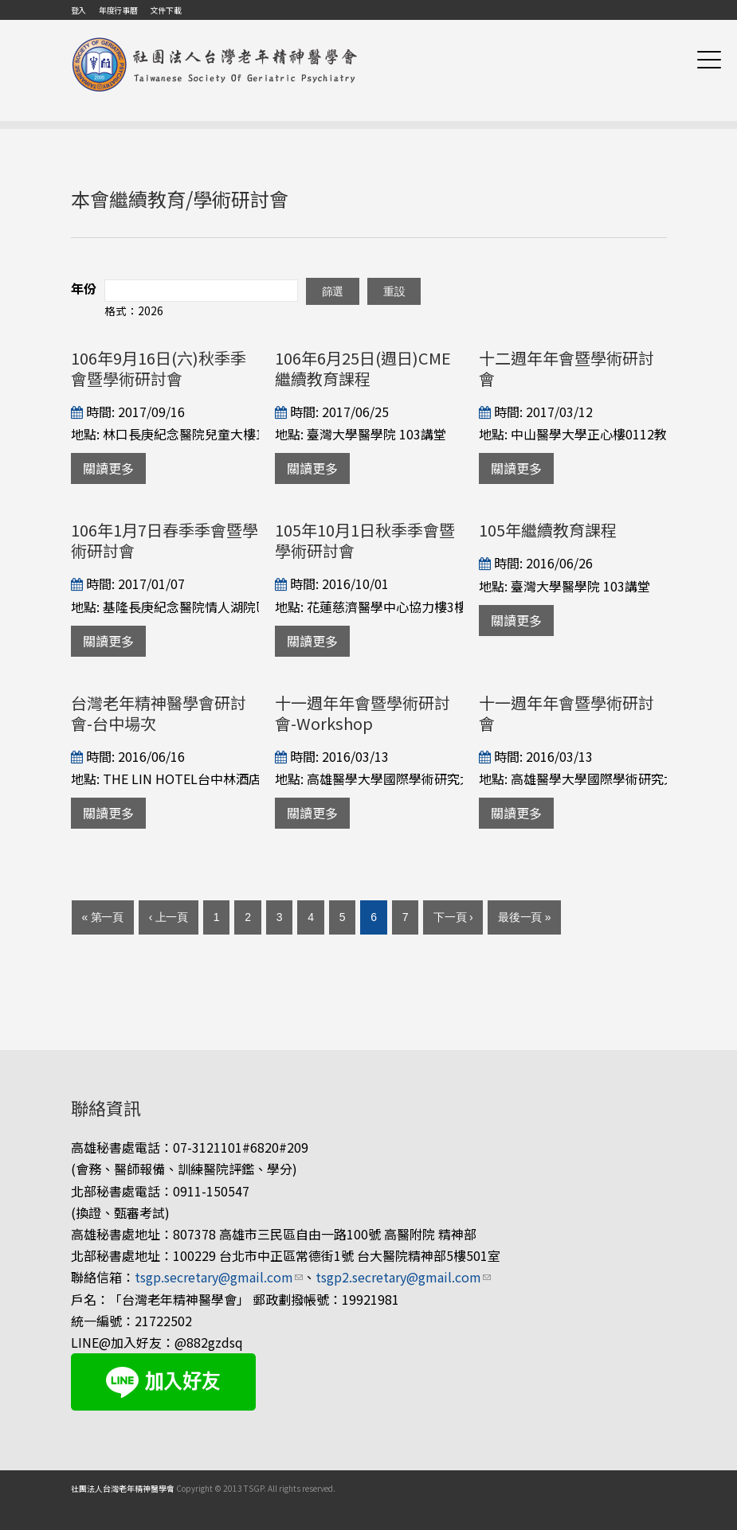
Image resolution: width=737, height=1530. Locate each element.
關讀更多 (108, 468)
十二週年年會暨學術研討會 (566, 368)
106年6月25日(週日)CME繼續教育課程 (363, 368)
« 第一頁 (102, 917)
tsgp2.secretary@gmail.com (403, 1276)
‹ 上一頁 (168, 917)
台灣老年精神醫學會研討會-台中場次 (158, 713)
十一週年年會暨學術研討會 (566, 713)
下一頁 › (452, 917)
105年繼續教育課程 (548, 529)
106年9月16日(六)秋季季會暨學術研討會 (158, 368)
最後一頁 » (524, 917)
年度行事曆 (118, 10)
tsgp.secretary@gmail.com (219, 1276)
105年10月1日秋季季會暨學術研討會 (365, 540)
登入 (78, 10)
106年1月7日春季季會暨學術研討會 (164, 540)
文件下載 (165, 10)
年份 (83, 288)
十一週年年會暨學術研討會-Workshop (362, 713)
